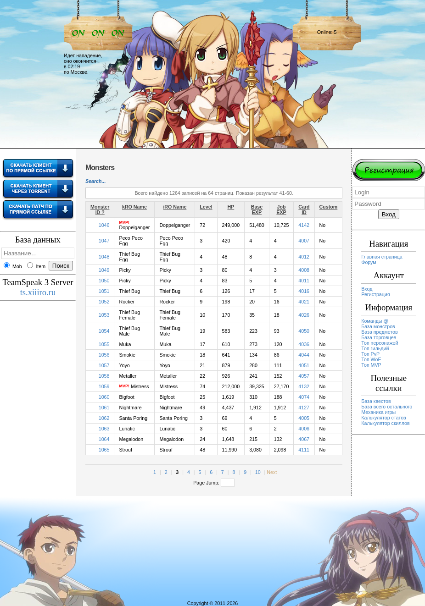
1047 (104, 240)
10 (258, 472)
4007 (303, 240)
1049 (104, 270)
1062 (104, 418)
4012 (303, 256)
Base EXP (257, 209)
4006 (303, 428)
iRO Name (174, 206)
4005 (303, 418)
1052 (104, 301)
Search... (95, 181)
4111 (303, 449)
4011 (303, 280)
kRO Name (134, 206)
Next (272, 472)
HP (230, 206)
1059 (104, 386)
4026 (303, 315)
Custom (328, 206)
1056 (104, 355)
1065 (104, 449)
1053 (104, 315)
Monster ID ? (99, 209)
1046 (104, 225)
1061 (104, 407)
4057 (303, 376)
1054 (104, 331)
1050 (104, 280)
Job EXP (281, 209)
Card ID (303, 209)
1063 (104, 428)
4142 (303, 225)
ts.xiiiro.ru (38, 292)
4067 (303, 439)
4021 (303, 301)
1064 (104, 439)
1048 (104, 256)
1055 (104, 344)
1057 (104, 365)
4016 (303, 291)
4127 (303, 407)
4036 (303, 344)
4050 (303, 331)
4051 (303, 365)
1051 (104, 291)
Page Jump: (214, 482)
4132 (303, 386)
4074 (303, 397)
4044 (303, 355)
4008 (303, 270)
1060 (104, 397)
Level (206, 206)
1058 (104, 376)
